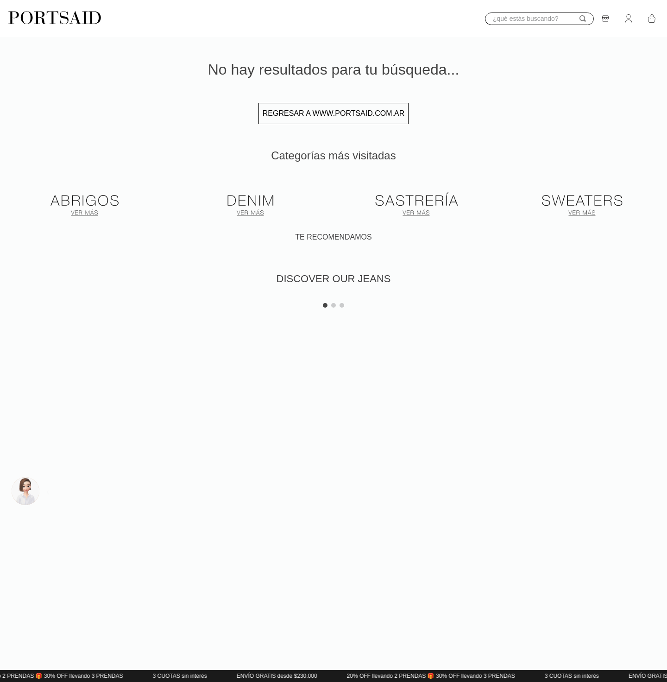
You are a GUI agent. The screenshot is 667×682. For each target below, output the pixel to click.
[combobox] (539, 19)
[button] (11, 295)
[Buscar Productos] (582, 19)
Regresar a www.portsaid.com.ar (333, 113)
